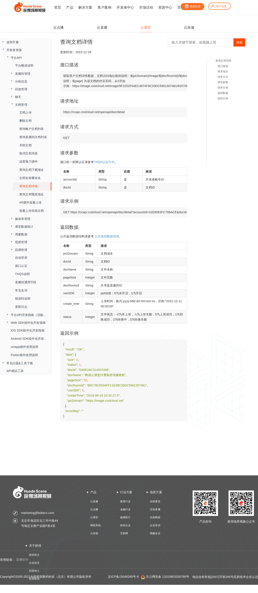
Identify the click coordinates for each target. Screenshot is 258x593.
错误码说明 (22, 298)
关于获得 (35, 545)
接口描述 (223, 66)
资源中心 (165, 7)
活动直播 (155, 509)
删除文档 (25, 120)
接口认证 (21, 266)
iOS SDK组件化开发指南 (28, 330)
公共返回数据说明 (107, 236)
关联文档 (25, 145)
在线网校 (155, 517)
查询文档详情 (28, 186)
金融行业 (125, 509)
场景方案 (156, 492)
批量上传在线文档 (31, 210)
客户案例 (105, 7)
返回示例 (223, 98)
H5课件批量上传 (30, 202)
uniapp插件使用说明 (24, 347)
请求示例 (223, 87)
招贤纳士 (34, 570)
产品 (69, 7)
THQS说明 (22, 274)
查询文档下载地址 (31, 169)
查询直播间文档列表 (33, 137)
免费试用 (192, 6)
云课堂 (94, 517)
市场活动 (146, 7)
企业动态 (34, 562)
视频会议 (155, 533)
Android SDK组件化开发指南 (30, 338)
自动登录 (21, 257)
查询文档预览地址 (31, 194)
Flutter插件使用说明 (24, 355)
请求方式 (223, 76)
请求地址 (223, 71)
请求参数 (223, 82)
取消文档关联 (28, 153)
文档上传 (25, 112)
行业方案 (126, 492)
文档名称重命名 (30, 178)
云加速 (94, 533)
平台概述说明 (24, 65)
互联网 (124, 533)
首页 (57, 7)
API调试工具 (15, 371)
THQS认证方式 (104, 162)
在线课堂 (155, 501)
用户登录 (218, 6)
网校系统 (95, 525)
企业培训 (155, 525)
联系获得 (34, 578)
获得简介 (34, 554)
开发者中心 (125, 7)
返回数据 (223, 93)
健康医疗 (125, 517)
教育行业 (125, 501)
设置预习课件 (28, 161)
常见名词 (21, 290)
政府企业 (125, 525)
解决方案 (85, 7)
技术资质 (34, 586)
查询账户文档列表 (31, 129)
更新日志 (21, 306)
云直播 (94, 501)
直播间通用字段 (25, 282)
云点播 (94, 509)
